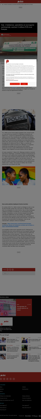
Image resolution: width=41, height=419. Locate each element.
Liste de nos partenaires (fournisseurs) (12, 80)
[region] (20, 73)
